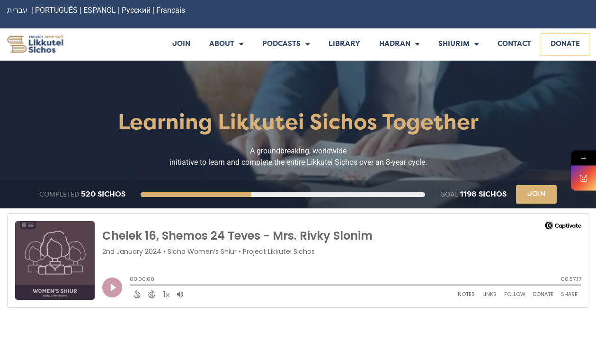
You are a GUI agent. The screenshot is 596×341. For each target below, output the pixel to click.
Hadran (399, 45)
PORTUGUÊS (56, 10)
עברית (17, 10)
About (226, 45)
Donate (565, 44)
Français (170, 10)
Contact (514, 44)
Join (181, 44)
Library (344, 44)
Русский (137, 10)
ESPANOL (99, 10)
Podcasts (286, 45)
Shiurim (458, 45)
